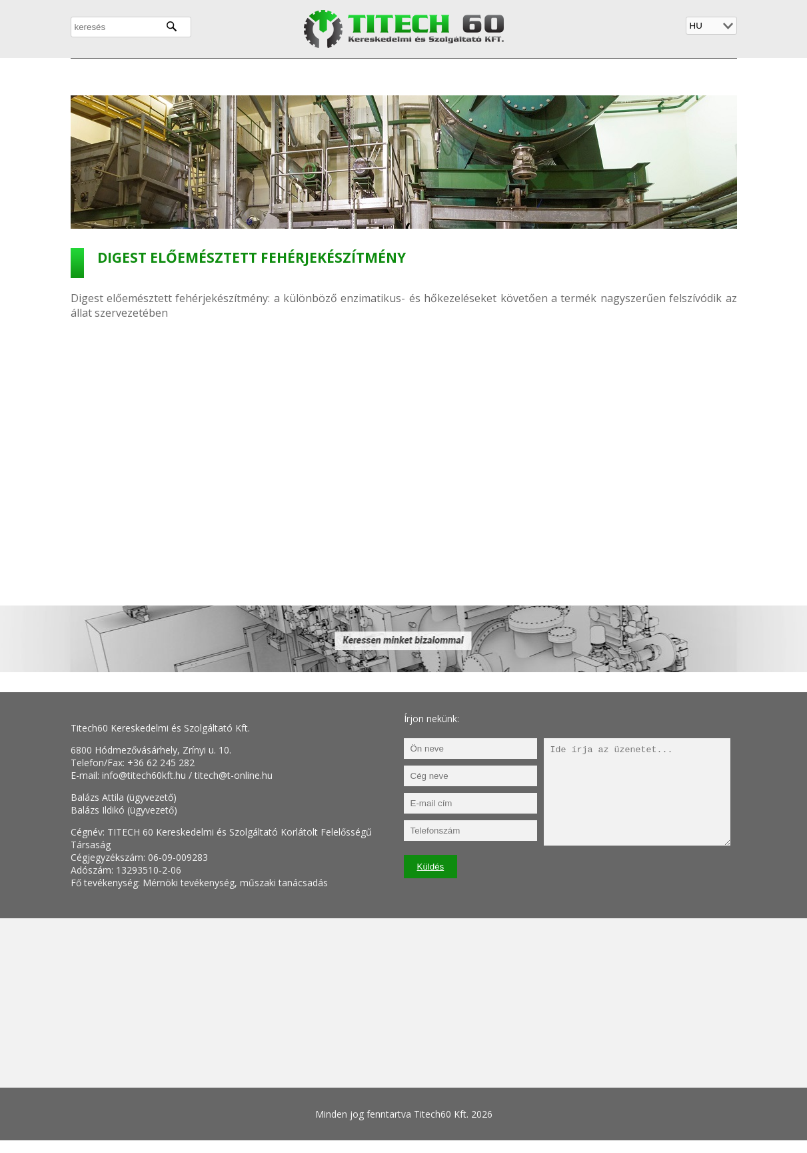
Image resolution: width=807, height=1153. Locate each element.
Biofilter (667, 75)
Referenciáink (464, 75)
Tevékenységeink (252, 75)
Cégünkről (162, 75)
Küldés (430, 867)
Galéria (538, 75)
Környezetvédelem (363, 75)
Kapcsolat (602, 75)
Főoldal (98, 75)
